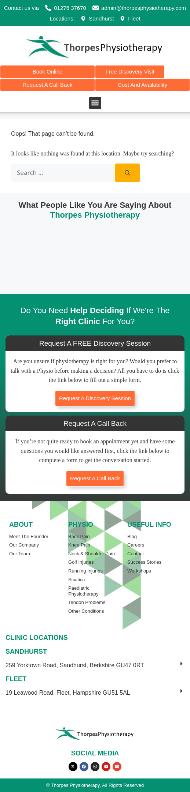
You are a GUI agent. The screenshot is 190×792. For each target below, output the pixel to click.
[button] (95, 103)
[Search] (127, 173)
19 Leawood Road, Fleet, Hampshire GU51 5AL (68, 693)
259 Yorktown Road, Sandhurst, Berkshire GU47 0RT (75, 665)
